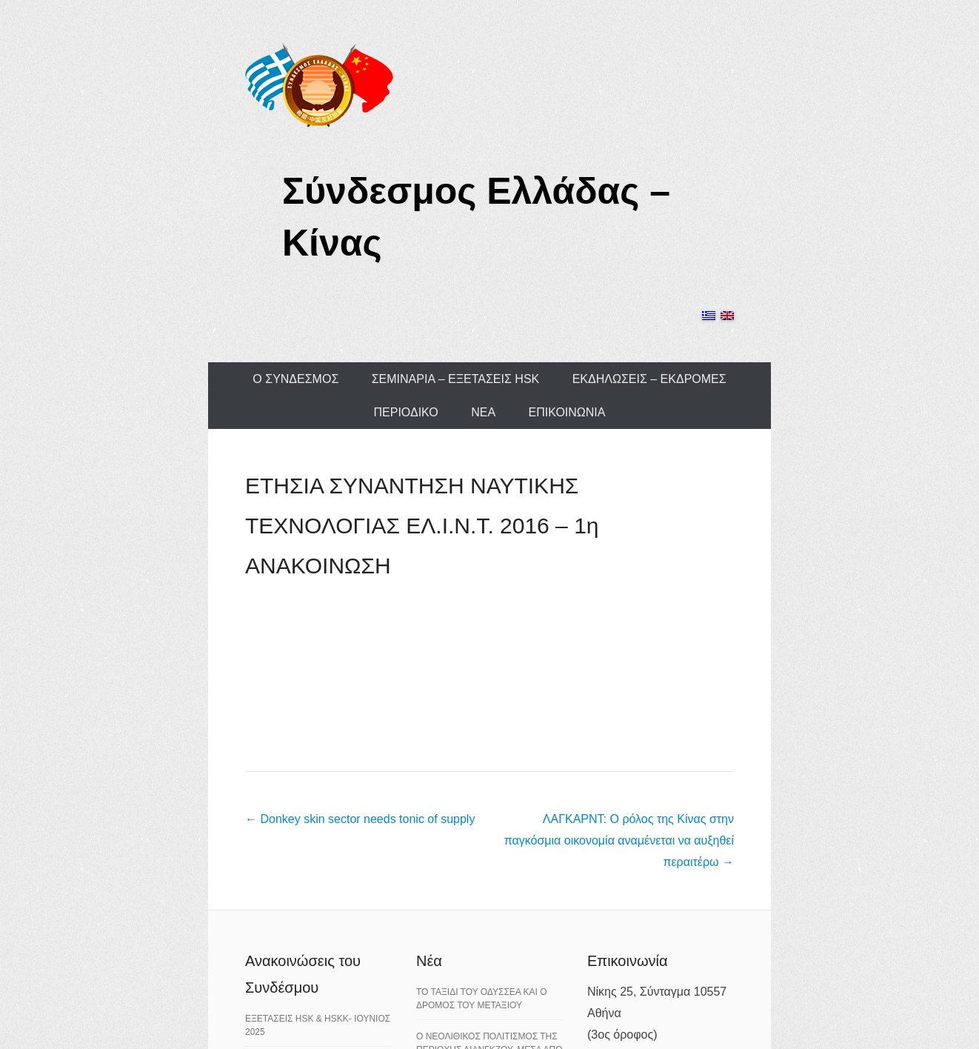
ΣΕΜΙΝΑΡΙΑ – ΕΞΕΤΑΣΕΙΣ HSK (456, 379)
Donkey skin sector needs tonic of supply (360, 819)
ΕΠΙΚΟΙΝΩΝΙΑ (567, 412)
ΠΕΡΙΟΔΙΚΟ (406, 412)
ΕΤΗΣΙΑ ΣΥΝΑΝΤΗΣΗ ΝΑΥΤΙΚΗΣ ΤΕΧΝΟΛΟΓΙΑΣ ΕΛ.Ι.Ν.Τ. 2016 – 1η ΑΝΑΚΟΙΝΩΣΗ (422, 525)
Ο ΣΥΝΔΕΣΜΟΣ (295, 379)
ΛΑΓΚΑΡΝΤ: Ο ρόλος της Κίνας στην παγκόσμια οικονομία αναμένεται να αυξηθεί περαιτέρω (619, 840)
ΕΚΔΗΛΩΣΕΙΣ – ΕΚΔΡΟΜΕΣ (649, 379)
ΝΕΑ (483, 412)
